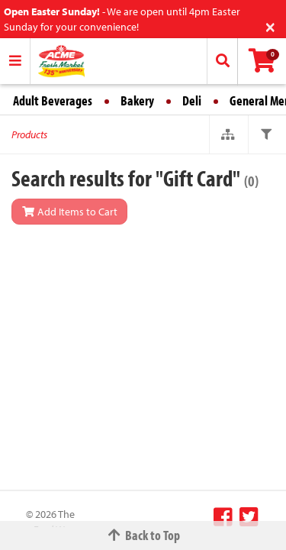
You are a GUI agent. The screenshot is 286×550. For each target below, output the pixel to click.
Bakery (137, 100)
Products (29, 134)
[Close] (270, 26)
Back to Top (143, 535)
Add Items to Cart (69, 211)
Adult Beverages (52, 100)
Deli (191, 100)
